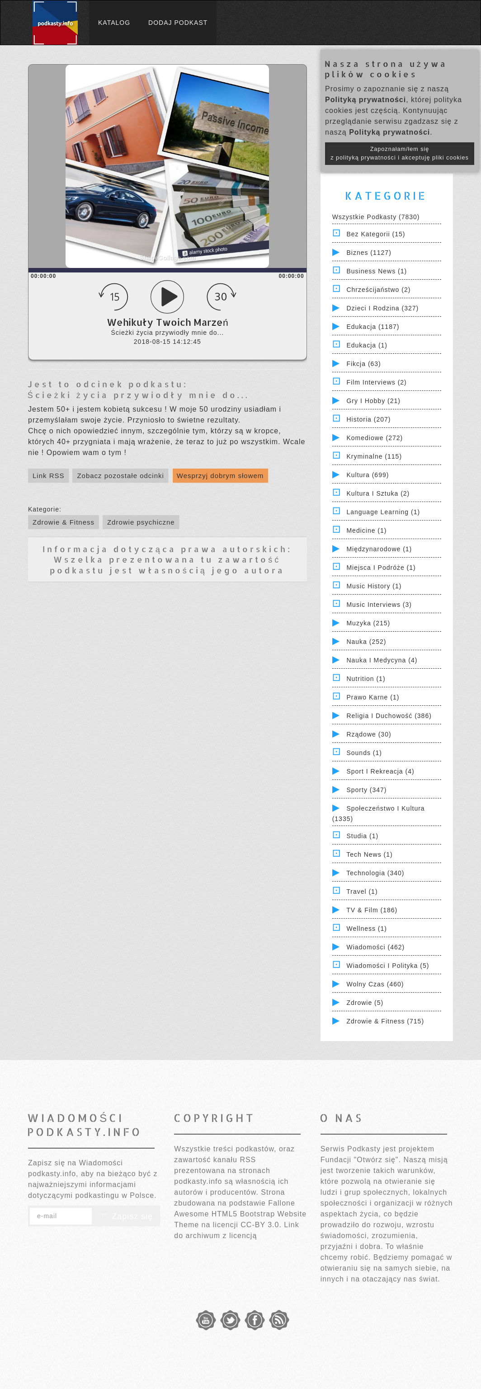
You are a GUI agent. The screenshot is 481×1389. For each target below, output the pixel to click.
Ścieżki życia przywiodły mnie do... (139, 394)
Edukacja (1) (366, 345)
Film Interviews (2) (376, 382)
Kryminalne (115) (374, 456)
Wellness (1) (366, 928)
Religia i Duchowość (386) (388, 715)
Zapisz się (126, 1216)
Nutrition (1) (365, 678)
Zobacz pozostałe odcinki (120, 475)
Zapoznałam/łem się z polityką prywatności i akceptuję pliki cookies (399, 153)
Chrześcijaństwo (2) (378, 289)
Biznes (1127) (368, 252)
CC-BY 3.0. (261, 1225)
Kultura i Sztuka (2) (378, 493)
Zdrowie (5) (364, 1002)
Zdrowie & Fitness (63, 522)
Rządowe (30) (368, 734)
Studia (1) (362, 836)
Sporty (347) (366, 789)
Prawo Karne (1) (372, 697)
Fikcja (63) (363, 363)
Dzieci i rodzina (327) (382, 308)
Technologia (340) (375, 873)
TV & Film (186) (371, 910)
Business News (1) (376, 271)
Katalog (114, 22)
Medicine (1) (366, 530)
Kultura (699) (367, 475)
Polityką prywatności (365, 99)
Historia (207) (368, 419)
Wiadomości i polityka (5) (387, 965)
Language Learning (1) (383, 512)
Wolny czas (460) (375, 984)
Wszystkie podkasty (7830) (376, 217)
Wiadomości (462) (375, 947)
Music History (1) (373, 586)
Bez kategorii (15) (375, 234)
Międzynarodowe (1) (379, 549)
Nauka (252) (366, 641)
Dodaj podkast (177, 22)
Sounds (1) (364, 752)
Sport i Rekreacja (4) (380, 771)
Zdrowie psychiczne (141, 522)
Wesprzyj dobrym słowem (220, 475)
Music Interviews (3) (378, 604)
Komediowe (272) (374, 437)
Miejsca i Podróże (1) (380, 567)
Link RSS (49, 475)
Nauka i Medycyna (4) (381, 660)
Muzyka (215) (368, 623)
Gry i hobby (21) (373, 400)
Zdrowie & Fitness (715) (385, 1021)
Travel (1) (361, 891)
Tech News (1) (369, 854)
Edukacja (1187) (372, 326)
